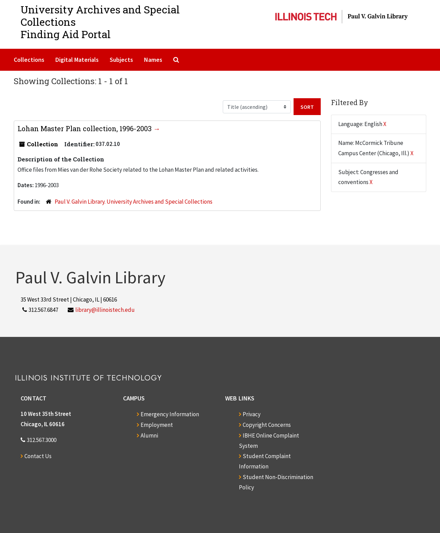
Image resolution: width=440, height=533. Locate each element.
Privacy (252, 414)
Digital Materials (77, 60)
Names (153, 60)
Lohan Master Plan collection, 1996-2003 (85, 128)
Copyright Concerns (267, 425)
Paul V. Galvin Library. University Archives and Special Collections (133, 201)
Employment (157, 425)
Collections (29, 60)
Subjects (121, 60)
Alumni (149, 435)
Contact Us (38, 456)
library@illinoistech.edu (105, 310)
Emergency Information (170, 414)
